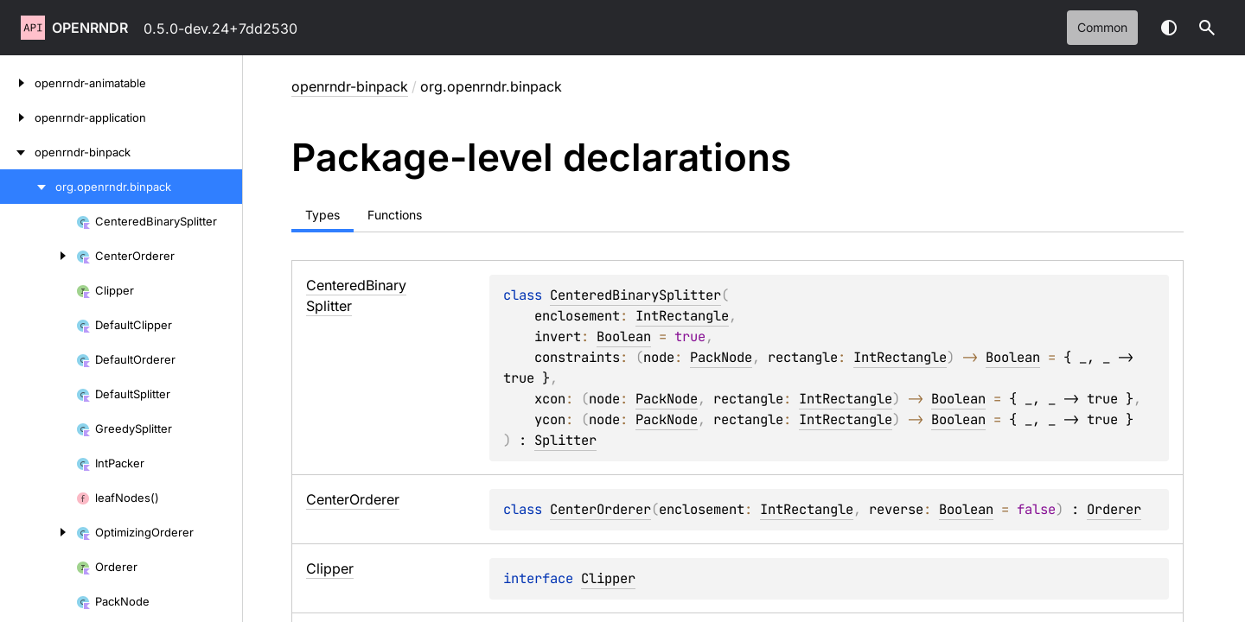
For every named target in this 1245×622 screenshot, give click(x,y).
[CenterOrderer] (38, 255)
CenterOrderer (600, 509)
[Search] (1207, 27)
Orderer (1114, 509)
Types (322, 214)
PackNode (721, 357)
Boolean (624, 336)
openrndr (90, 27)
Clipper (608, 578)
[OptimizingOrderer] (38, 532)
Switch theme (1169, 27)
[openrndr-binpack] (17, 152)
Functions (394, 214)
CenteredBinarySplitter (635, 295)
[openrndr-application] (17, 117)
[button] (1207, 27)
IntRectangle (682, 316)
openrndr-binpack (349, 86)
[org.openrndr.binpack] (27, 186)
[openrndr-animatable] (17, 83)
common (1102, 27)
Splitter (565, 440)
